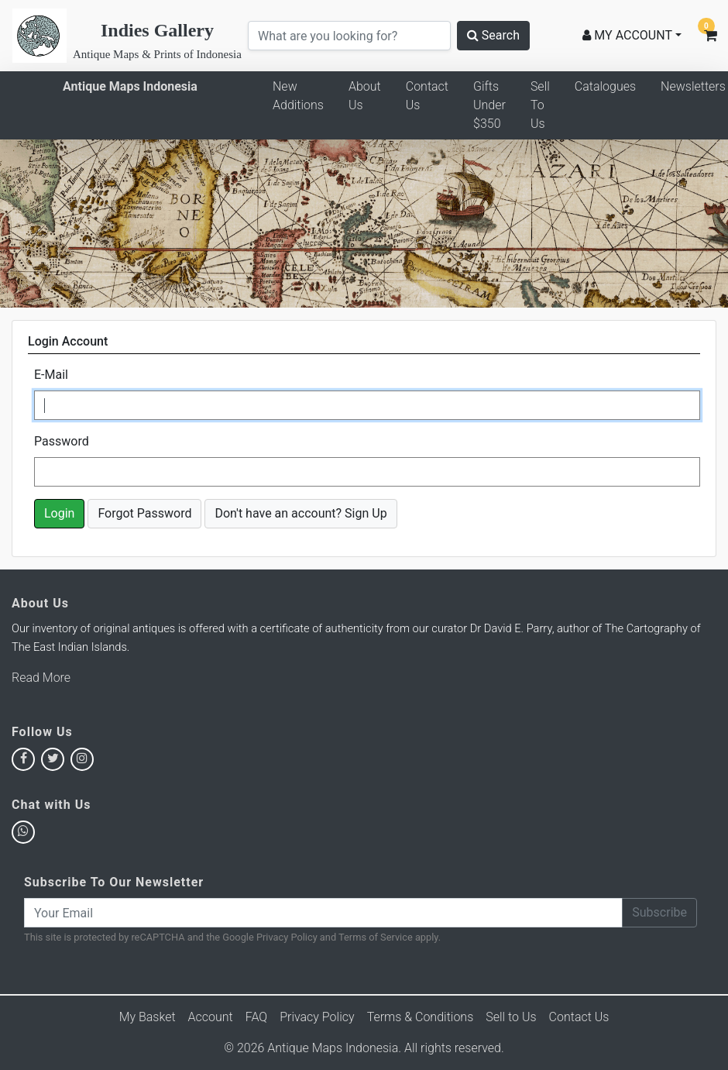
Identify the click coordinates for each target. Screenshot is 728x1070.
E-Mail (51, 374)
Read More (41, 677)
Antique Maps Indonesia (130, 86)
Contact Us (427, 95)
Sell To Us (540, 105)
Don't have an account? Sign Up (300, 513)
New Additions (298, 95)
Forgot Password (144, 513)
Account (210, 1017)
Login (59, 513)
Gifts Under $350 (489, 105)
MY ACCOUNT (627, 35)
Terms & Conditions (420, 1017)
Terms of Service (375, 937)
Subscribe (659, 912)
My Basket (147, 1017)
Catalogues (605, 86)
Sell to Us (511, 1017)
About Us (365, 95)
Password (61, 441)
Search (493, 35)
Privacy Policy (287, 937)
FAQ (256, 1017)
